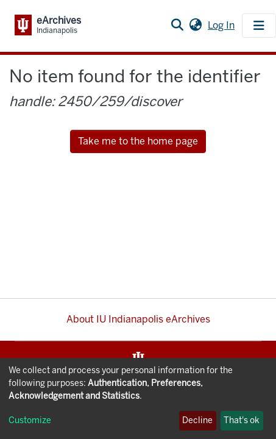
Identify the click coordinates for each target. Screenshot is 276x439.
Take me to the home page (138, 141)
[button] (195, 25)
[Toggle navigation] (259, 25)
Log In (222, 25)
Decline (197, 420)
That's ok (242, 420)
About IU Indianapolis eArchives (138, 319)
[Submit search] (177, 26)
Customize (30, 420)
